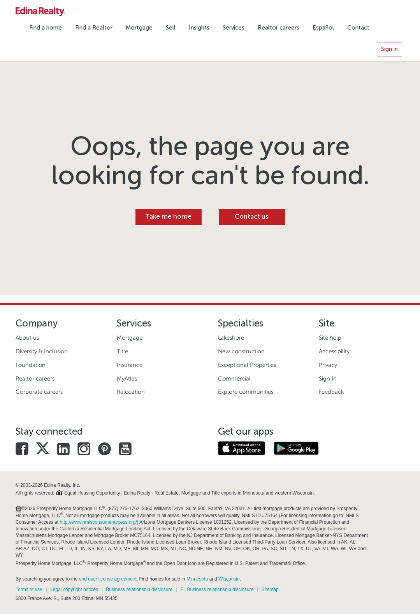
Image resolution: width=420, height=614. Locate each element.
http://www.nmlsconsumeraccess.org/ (98, 522)
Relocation (131, 392)
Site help (330, 338)
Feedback (331, 392)
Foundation (31, 365)
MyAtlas (127, 378)
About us (27, 338)
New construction (241, 351)
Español (323, 28)
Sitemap (270, 589)
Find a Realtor (93, 28)
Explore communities (245, 392)
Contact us (252, 216)
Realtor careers (278, 28)
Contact (358, 28)
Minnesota (197, 579)
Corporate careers (39, 392)
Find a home (45, 28)
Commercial (234, 378)
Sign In (328, 378)
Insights (199, 28)
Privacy (328, 365)
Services (233, 28)
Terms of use (29, 589)
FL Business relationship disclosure (217, 589)
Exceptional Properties (247, 365)
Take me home (168, 216)
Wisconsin (229, 579)
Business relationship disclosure (139, 589)
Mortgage (139, 28)
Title (122, 351)
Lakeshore (231, 338)
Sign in (389, 49)
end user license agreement (108, 579)
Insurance (129, 365)
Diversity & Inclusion (42, 351)
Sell (171, 28)
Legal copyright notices (74, 589)
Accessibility (334, 351)
